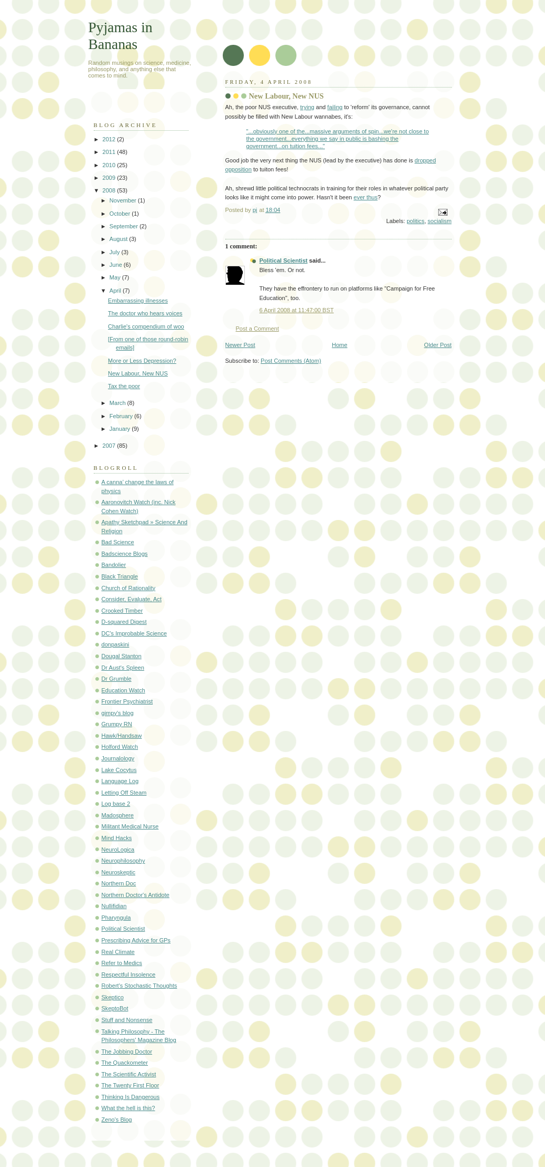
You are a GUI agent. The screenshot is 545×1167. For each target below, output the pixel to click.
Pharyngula (116, 917)
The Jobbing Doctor (127, 1051)
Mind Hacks (117, 838)
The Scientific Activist (129, 1074)
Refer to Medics (122, 963)
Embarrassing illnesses (138, 300)
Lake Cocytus (119, 770)
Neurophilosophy (123, 860)
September (125, 226)
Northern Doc (119, 883)
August (119, 239)
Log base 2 (116, 803)
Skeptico (113, 997)
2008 (110, 190)
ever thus (366, 197)
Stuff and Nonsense (127, 1020)
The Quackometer (125, 1062)
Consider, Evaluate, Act (132, 599)
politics (415, 221)
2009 (110, 178)
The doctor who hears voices (145, 313)
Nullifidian (114, 906)
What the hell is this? (128, 1108)
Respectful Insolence (129, 974)
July (116, 252)
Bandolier (114, 565)
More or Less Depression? (142, 361)
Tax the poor (124, 386)
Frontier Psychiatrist (127, 701)
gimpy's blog (118, 713)
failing (335, 107)
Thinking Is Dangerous (131, 1097)
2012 (110, 139)
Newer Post (240, 345)
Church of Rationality (129, 588)
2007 (110, 445)
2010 (110, 165)
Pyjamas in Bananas (120, 35)
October (121, 213)
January (121, 429)
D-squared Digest (124, 622)
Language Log (120, 781)
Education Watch (123, 690)
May (116, 277)
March (118, 403)
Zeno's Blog (117, 1119)
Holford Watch (120, 747)
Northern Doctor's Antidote (136, 895)
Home (339, 345)
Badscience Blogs (125, 554)
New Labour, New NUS (138, 373)
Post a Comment (257, 328)
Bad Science (118, 542)
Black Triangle (120, 576)
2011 (110, 152)
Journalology (118, 758)
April (116, 290)
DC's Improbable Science (134, 633)
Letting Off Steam (124, 792)
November (124, 200)
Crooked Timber (122, 610)
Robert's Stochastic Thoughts (139, 985)
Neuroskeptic (118, 872)
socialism (439, 221)
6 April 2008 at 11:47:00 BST (297, 310)
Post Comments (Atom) (291, 361)
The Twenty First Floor (131, 1085)
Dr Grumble (117, 679)
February (122, 416)
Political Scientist (284, 260)
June (117, 265)
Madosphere (118, 815)
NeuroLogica (118, 849)
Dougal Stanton (122, 656)
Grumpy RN (117, 724)
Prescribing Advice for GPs (136, 940)
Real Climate (118, 952)
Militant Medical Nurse (130, 826)
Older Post (437, 345)
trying (307, 107)
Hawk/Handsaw (122, 735)
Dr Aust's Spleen (123, 667)
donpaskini (116, 644)
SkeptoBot (115, 1008)
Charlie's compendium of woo (146, 326)
